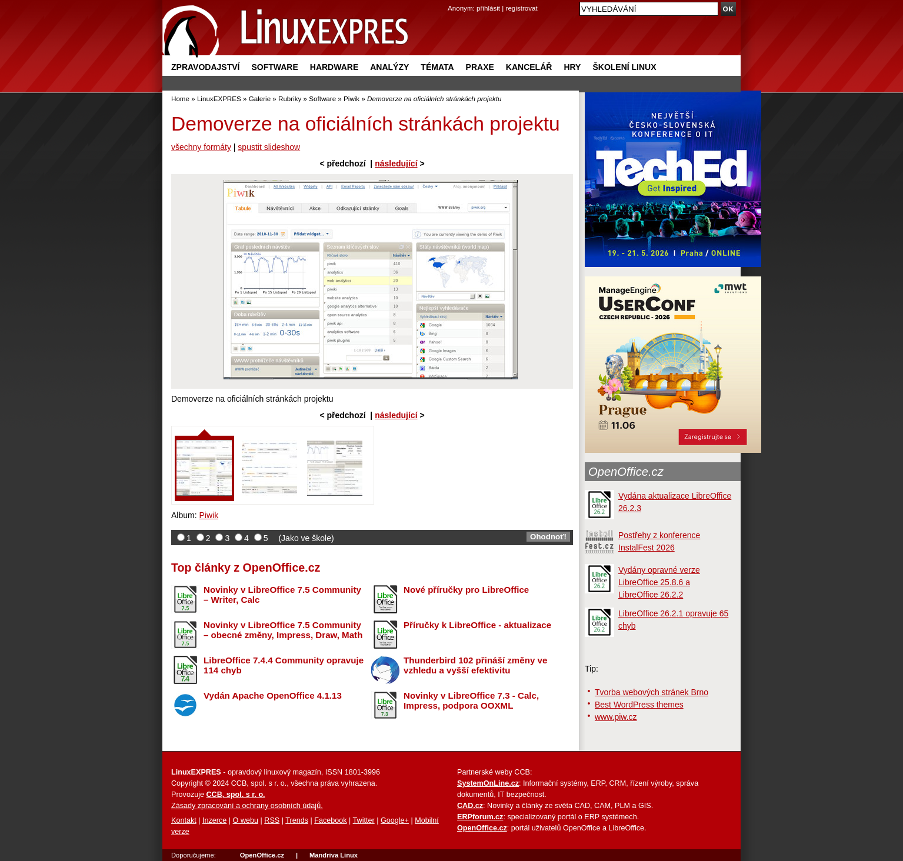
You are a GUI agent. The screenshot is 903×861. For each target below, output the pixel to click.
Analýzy (389, 67)
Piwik (351, 98)
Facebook (330, 820)
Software (274, 67)
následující (396, 163)
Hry (572, 67)
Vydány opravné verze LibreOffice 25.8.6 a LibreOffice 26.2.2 (659, 582)
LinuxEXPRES (219, 98)
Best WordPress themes (639, 704)
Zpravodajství (205, 67)
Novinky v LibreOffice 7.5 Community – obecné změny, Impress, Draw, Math (283, 630)
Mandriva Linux (333, 855)
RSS (271, 820)
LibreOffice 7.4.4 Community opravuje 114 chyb (284, 665)
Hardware (334, 67)
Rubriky (289, 98)
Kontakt (183, 820)
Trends (296, 820)
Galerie (260, 98)
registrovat (522, 8)
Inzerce (214, 820)
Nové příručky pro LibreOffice (466, 590)
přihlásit (488, 8)
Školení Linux (624, 67)
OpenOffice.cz (626, 471)
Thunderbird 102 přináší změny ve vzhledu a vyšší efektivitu (475, 665)
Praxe (480, 67)
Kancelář (529, 67)
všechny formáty (201, 147)
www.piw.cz (616, 717)
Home (180, 98)
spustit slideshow (269, 147)
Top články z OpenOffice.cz (245, 567)
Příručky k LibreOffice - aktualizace (477, 625)
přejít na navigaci (451, 0)
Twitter (364, 820)
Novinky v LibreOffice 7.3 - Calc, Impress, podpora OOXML (471, 700)
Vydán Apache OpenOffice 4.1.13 (273, 695)
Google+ (395, 820)
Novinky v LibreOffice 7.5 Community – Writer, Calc (282, 595)
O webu (245, 820)
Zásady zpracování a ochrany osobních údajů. (247, 806)
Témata (437, 67)
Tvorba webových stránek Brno (651, 692)
